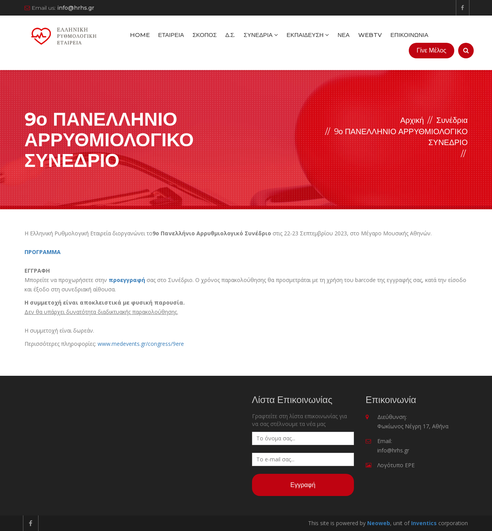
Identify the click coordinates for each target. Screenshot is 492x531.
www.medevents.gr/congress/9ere (141, 343)
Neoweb (378, 523)
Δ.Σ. (230, 35)
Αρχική (412, 120)
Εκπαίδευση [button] (308, 35)
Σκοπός (205, 35)
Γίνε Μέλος (431, 50)
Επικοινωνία (409, 35)
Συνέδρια (452, 120)
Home (140, 35)
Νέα (344, 35)
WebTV (370, 35)
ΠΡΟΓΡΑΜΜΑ (43, 252)
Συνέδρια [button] (260, 35)
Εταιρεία (171, 35)
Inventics (424, 523)
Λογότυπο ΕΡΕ (396, 465)
